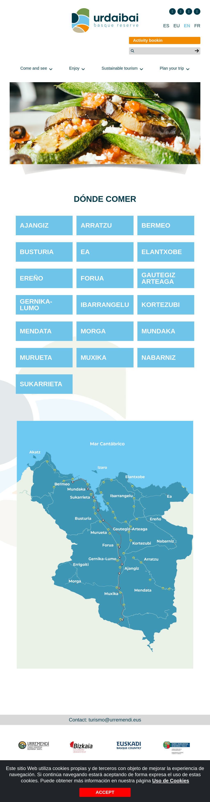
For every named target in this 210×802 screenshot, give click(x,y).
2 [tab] (110, 158)
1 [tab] (100, 158)
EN (186, 26)
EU (175, 26)
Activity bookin (143, 40)
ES (164, 26)
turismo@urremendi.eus (115, 719)
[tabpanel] (105, 123)
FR (197, 26)
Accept (105, 792)
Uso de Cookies (170, 780)
